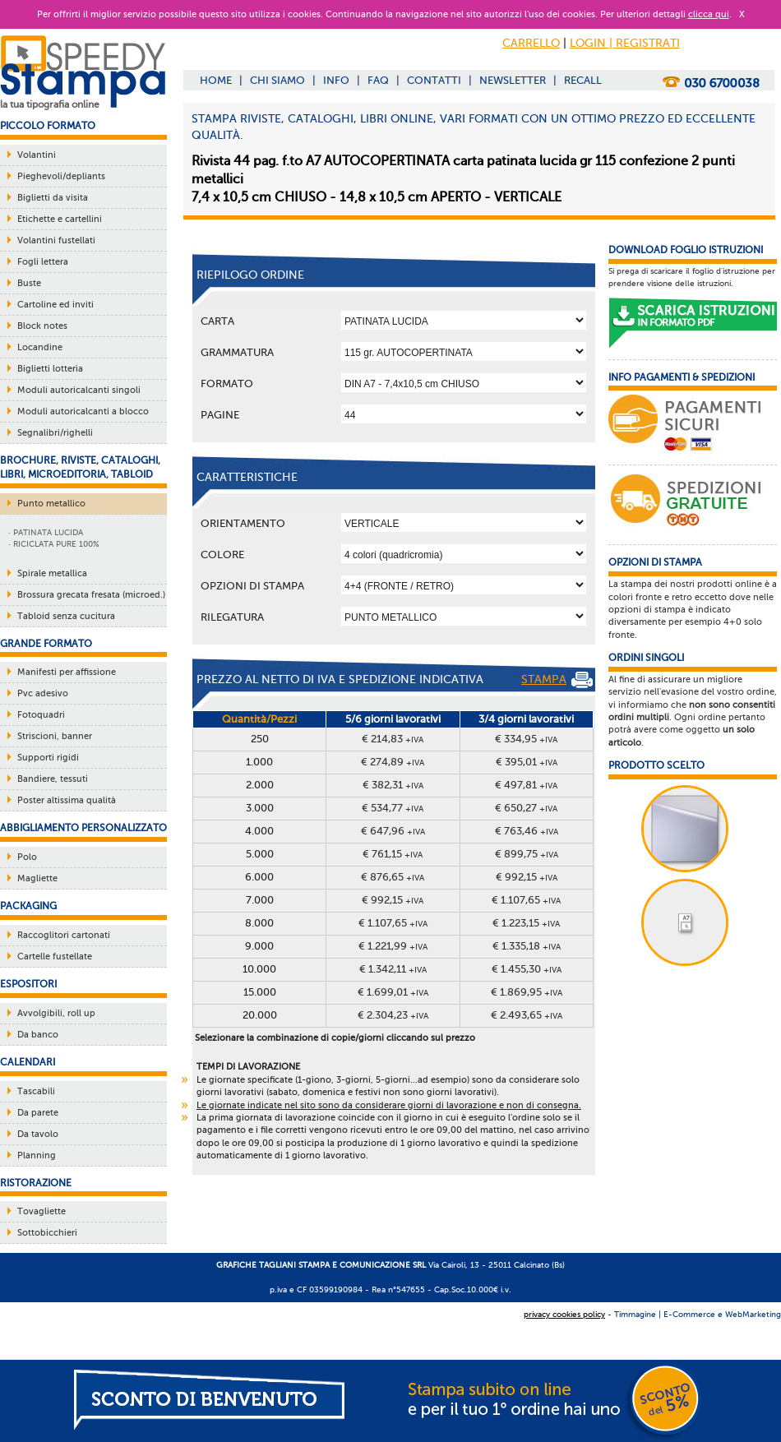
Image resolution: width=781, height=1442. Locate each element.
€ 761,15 (393, 854)
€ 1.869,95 (526, 992)
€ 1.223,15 (526, 923)
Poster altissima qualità (66, 800)
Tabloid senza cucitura (66, 616)
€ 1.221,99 (392, 946)
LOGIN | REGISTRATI (625, 43)
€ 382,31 (393, 785)
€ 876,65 (392, 877)
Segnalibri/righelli (55, 433)
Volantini (36, 155)
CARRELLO (531, 43)
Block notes (42, 326)
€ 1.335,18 (526, 946)
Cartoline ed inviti (55, 304)
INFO (336, 80)
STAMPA (557, 680)
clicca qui (708, 14)
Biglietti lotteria (50, 368)
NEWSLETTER (512, 80)
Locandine (39, 347)
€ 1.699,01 (393, 992)
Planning (36, 1155)
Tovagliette (41, 1211)
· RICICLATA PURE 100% (53, 543)
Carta (217, 321)
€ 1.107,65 (526, 900)
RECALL (583, 80)
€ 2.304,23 (393, 1015)
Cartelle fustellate (54, 956)
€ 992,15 (526, 877)
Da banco (37, 1034)
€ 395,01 (526, 762)
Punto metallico (51, 503)
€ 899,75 (526, 854)
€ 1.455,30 (526, 969)
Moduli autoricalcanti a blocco (83, 411)
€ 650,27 (526, 808)
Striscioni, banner (54, 736)
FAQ (378, 80)
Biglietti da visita (52, 197)
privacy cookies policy (564, 1314)
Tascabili (36, 1091)
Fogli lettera (42, 262)
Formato (227, 383)
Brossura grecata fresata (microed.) (91, 594)
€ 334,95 (526, 739)
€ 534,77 (392, 808)
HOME (216, 80)
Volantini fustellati (56, 240)
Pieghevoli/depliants (61, 176)
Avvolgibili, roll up (56, 1013)
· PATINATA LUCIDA (45, 532)
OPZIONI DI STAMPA (252, 586)
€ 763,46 (526, 831)
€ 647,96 (393, 831)
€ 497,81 (526, 785)
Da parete (37, 1112)
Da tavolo (37, 1134)
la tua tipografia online (49, 104)
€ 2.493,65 (526, 1015)
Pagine (220, 415)
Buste (29, 283)
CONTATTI (434, 80)
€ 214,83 (392, 739)
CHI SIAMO (277, 80)
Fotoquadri (41, 714)
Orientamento (243, 523)
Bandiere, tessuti (52, 779)
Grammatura (237, 352)
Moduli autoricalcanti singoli (79, 390)
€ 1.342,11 (393, 969)
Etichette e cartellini (59, 219)
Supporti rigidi (48, 757)
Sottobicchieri (47, 1232)
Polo (27, 857)
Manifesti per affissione (66, 672)
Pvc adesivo (42, 693)
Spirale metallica (52, 573)
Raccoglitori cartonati (63, 935)
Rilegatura (232, 617)
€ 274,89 (392, 762)
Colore (222, 554)
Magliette (37, 878)
